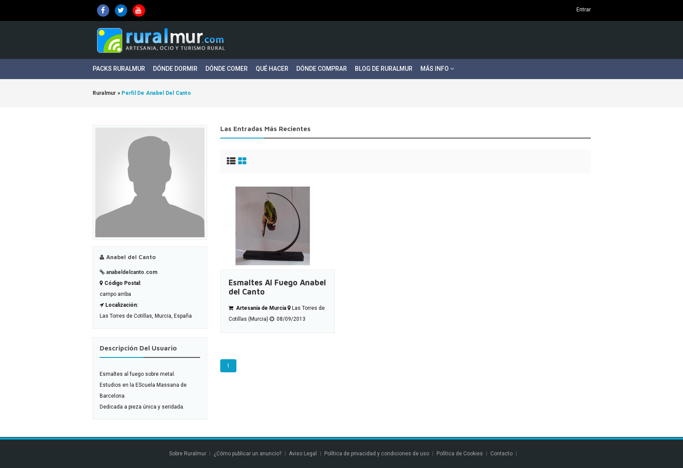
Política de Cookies (460, 454)
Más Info (437, 68)
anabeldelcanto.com (131, 272)
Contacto (502, 454)
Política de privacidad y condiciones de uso (376, 454)
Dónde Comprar (321, 68)
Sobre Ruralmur (187, 454)
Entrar (583, 10)
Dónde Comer (226, 68)
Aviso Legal (303, 454)
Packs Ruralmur (119, 68)
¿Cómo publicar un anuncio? (247, 454)
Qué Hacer (272, 68)
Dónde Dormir (175, 68)
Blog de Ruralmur (384, 68)
